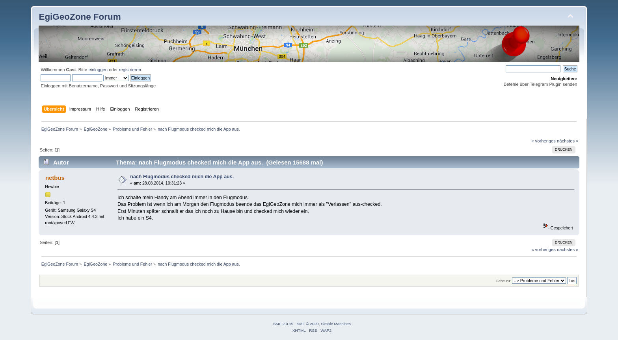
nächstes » (567, 141)
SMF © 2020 (308, 324)
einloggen (98, 69)
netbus (55, 177)
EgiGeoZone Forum (80, 17)
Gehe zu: (503, 281)
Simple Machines (336, 324)
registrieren (130, 69)
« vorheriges (543, 141)
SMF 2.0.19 (283, 324)
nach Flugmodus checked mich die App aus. (182, 176)
